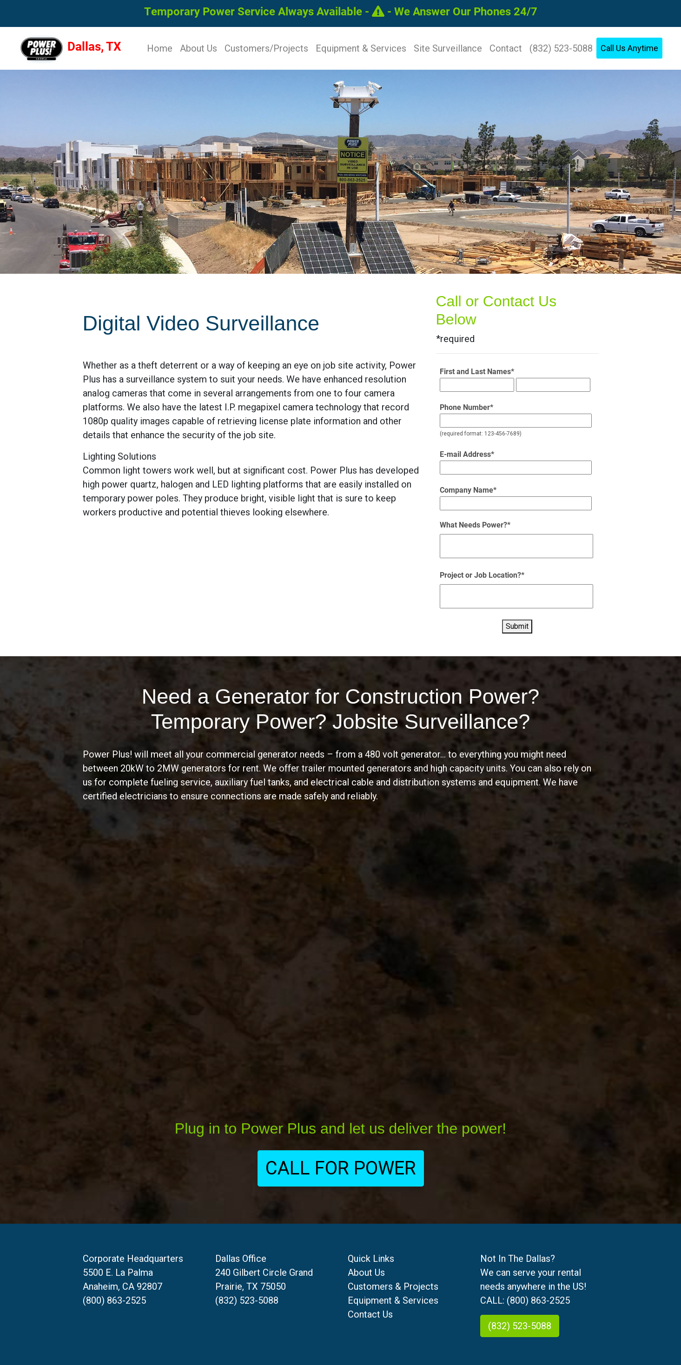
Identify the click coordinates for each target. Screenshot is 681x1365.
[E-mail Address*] (516, 468)
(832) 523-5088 (561, 48)
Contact (505, 48)
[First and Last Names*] (477, 385)
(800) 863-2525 (114, 1300)
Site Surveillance (448, 48)
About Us (198, 48)
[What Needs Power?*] (517, 546)
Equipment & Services (361, 48)
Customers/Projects (266, 48)
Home (161, 47)
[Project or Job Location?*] (517, 596)
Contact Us (370, 1314)
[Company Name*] (516, 503)
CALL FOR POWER (340, 1168)
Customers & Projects (393, 1286)
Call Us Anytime (629, 48)
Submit (517, 626)
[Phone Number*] (516, 421)
